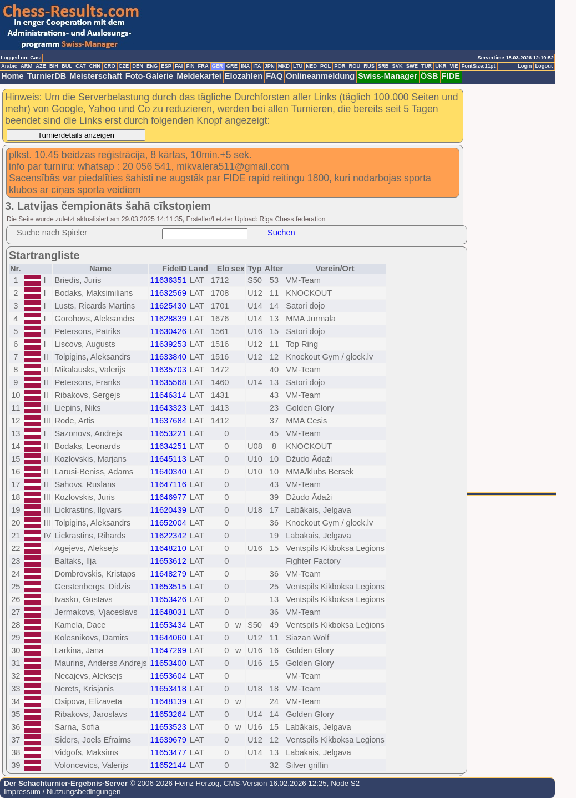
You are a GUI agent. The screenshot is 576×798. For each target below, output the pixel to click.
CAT (80, 66)
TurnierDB (47, 76)
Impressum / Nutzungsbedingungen (62, 791)
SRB (383, 66)
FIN (190, 66)
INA (245, 66)
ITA (257, 66)
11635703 (168, 369)
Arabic (9, 66)
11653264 (168, 714)
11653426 (168, 599)
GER (217, 66)
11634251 (168, 446)
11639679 (168, 739)
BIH (53, 66)
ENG (152, 66)
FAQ (274, 76)
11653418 (168, 688)
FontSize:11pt (478, 66)
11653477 (168, 752)
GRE (232, 66)
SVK (397, 66)
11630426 (168, 331)
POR (339, 66)
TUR (426, 66)
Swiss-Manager (387, 76)
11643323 (168, 407)
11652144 (168, 765)
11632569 (168, 293)
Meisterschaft (95, 76)
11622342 (168, 535)
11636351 (168, 280)
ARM (26, 66)
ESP (166, 66)
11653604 (168, 675)
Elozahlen (243, 76)
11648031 (168, 612)
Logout (544, 66)
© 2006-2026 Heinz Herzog (173, 783)
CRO (109, 66)
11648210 (168, 548)
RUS (369, 66)
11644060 (168, 637)
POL (325, 66)
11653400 (168, 663)
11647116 (168, 484)
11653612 (168, 561)
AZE (41, 66)
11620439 (168, 510)
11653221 (168, 433)
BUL (67, 66)
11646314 (168, 395)
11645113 (168, 458)
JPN (270, 66)
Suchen (281, 232)
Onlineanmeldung (320, 76)
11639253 (168, 344)
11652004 (168, 522)
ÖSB (429, 76)
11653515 (168, 586)
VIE (453, 66)
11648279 (168, 573)
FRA (203, 66)
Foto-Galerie (149, 76)
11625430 (168, 305)
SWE (412, 66)
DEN (137, 66)
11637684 (168, 420)
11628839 (168, 318)
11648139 (168, 701)
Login (525, 66)
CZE (124, 66)
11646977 (168, 497)
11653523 (168, 727)
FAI (179, 66)
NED (311, 66)
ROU (354, 66)
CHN (94, 66)
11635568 (168, 382)
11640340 (168, 471)
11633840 (168, 356)
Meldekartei (198, 76)
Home (12, 76)
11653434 (168, 624)
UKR (440, 66)
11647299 (168, 650)
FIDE (451, 76)
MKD (284, 66)
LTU (297, 66)
